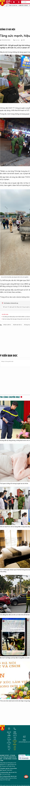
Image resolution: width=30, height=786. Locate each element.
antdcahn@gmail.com (24, 742)
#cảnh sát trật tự (17, 324)
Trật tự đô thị (13, 5)
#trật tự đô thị (7, 324)
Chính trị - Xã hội (23, 5)
